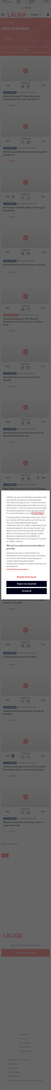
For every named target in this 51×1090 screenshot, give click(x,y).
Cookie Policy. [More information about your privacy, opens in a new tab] (38, 513)
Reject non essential (26, 584)
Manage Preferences (26, 577)
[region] (25, 544)
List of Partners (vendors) (17, 569)
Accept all (26, 591)
